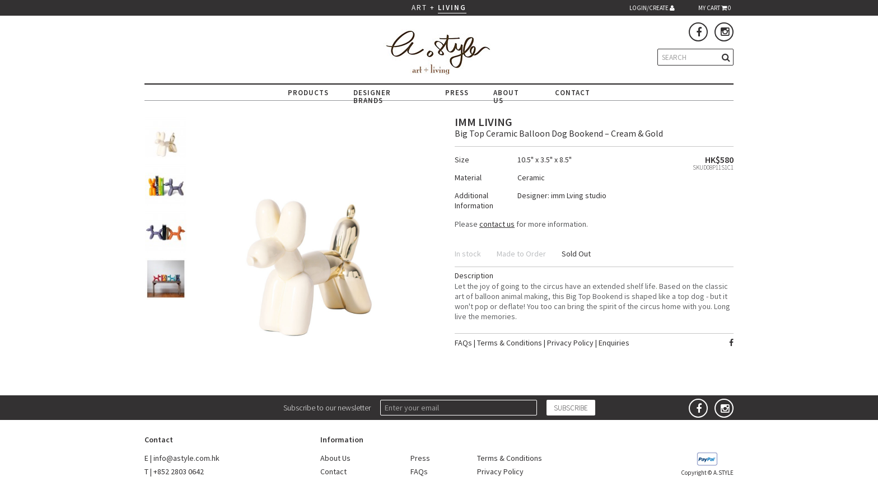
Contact (333, 471)
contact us (497, 224)
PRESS (457, 92)
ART (419, 7)
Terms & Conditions (509, 343)
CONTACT (572, 92)
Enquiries (614, 343)
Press (420, 458)
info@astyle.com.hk (186, 458)
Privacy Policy (570, 343)
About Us (335, 458)
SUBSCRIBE (571, 408)
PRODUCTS (308, 92)
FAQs (463, 343)
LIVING (452, 7)
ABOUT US (506, 96)
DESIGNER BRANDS (372, 96)
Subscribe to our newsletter (327, 408)
